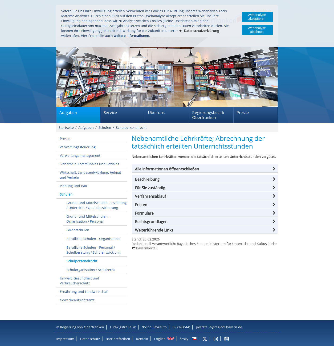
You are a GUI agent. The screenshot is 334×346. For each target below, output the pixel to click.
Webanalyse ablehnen (257, 30)
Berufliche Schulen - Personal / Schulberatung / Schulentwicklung (93, 250)
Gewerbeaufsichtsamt (77, 300)
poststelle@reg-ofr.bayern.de (219, 327)
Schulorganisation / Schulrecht (90, 269)
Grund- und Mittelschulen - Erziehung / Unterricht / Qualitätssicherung (96, 205)
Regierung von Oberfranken (82, 327)
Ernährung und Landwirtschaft (84, 291)
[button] (205, 169)
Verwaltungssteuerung (78, 147)
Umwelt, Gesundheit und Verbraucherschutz (79, 280)
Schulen (104, 127)
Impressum (65, 339)
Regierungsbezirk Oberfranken (208, 115)
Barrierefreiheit (118, 339)
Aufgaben (68, 112)
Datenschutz (90, 339)
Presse (242, 112)
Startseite (66, 127)
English (160, 339)
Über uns (156, 112)
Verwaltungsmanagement (80, 155)
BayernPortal (146, 248)
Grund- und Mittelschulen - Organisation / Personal (88, 219)
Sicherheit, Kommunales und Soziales (89, 164)
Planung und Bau (73, 186)
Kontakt (142, 339)
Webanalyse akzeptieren (257, 16)
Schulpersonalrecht (131, 127)
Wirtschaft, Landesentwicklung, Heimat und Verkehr (90, 175)
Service (110, 112)
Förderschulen (77, 230)
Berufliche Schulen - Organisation (93, 238)
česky (184, 339)
